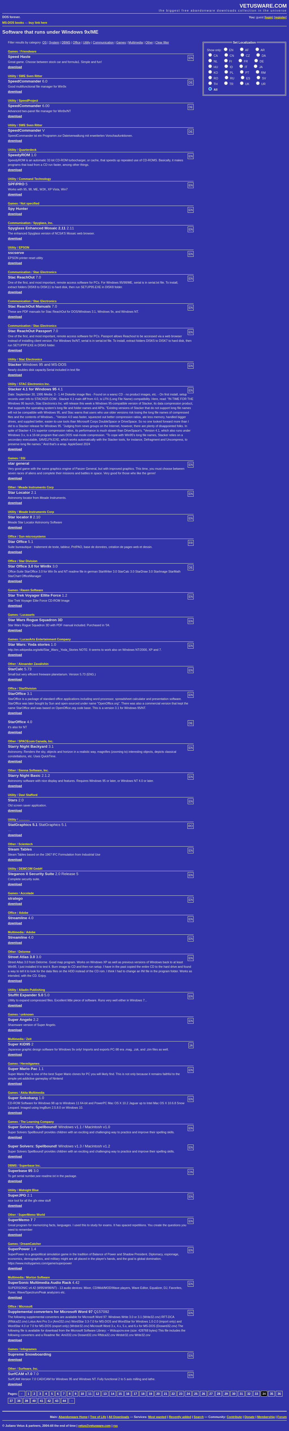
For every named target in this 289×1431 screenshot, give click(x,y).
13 (105, 1393)
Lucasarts (27, 614)
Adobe (23, 912)
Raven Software (31, 590)
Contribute (234, 1417)
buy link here (38, 22)
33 (256, 1393)
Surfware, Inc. (28, 1368)
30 (233, 1393)
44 (64, 1400)
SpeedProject (28, 100)
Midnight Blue (29, 1190)
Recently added (180, 1417)
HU (215, 67)
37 (11, 1400)
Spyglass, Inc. (43, 223)
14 (112, 1393)
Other (149, 42)
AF (246, 50)
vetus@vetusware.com (94, 1425)
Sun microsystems (32, 536)
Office (77, 42)
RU (231, 78)
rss (115, 1425)
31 (241, 1393)
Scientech (25, 844)
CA (215, 55)
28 (218, 1393)
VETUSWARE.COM (263, 6)
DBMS (66, 42)
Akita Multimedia (32, 1092)
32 (249, 1393)
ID (231, 67)
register (280, 17)
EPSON (24, 247)
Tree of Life (98, 1417)
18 (142, 1393)
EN (230, 50)
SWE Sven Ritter (31, 76)
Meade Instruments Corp (36, 487)
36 (279, 1393)
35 (271, 1393)
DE (261, 61)
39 (26, 1400)
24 (188, 1393)
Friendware (28, 51)
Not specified (29, 203)
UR (263, 84)
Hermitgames (30, 1063)
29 (226, 1393)
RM (263, 72)
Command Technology (35, 178)
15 (120, 1393)
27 (211, 1393)
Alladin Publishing (32, 989)
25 (196, 1393)
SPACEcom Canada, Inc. (35, 741)
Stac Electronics (44, 272)
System (54, 42)
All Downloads (119, 1417)
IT (245, 67)
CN (231, 55)
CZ (247, 55)
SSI (22, 458)
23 (180, 1393)
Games (121, 42)
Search (199, 1417)
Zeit (29, 1039)
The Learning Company (37, 1121)
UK (246, 84)
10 (82, 1393)
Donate (249, 1417)
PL (231, 72)
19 (150, 1393)
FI (230, 61)
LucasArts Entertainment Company (45, 639)
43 (56, 1400)
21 (165, 1393)
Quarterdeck (28, 149)
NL (215, 61)
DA (263, 55)
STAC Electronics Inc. (34, 384)
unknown (27, 1014)
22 (173, 1393)
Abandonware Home (72, 1417)
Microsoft (25, 1306)
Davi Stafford (28, 795)
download (15, 67)
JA (260, 67)
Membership (266, 1417)
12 (97, 1393)
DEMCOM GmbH (30, 868)
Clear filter (162, 42)
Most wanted (157, 1417)
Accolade (27, 893)
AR (262, 50)
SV (263, 78)
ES (247, 78)
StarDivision (27, 688)
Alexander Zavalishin (33, 664)
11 (90, 1393)
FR (245, 61)
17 (135, 1393)
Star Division (28, 561)
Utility (86, 42)
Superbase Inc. (30, 1165)
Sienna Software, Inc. (33, 770)
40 (34, 1400)
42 (49, 1400)
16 (128, 1393)
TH (215, 84)
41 (41, 1400)
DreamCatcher (30, 1243)
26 (203, 1393)
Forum (282, 1417)
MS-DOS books (13, 22)
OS (44, 42)
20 (158, 1393)
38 (19, 1400)
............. (24, 819)
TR (231, 84)
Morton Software (38, 1277)
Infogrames (28, 1349)
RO (215, 78)
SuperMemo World (31, 1214)
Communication (103, 42)
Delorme (24, 951)
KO (215, 72)
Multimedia (135, 42)
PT (246, 72)
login (268, 17)
